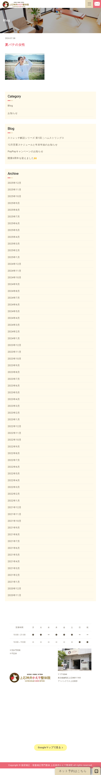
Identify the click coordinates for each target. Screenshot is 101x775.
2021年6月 (14, 548)
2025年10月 (14, 196)
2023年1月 (14, 419)
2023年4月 (14, 399)
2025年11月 (14, 189)
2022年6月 (14, 466)
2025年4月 (14, 237)
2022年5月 (14, 473)
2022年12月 (14, 426)
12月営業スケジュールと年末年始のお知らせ (32, 144)
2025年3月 (14, 243)
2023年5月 (14, 392)
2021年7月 (14, 541)
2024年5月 (14, 311)
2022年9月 (14, 446)
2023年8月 (14, 372)
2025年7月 (14, 216)
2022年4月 (14, 480)
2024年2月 (14, 331)
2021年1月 (14, 581)
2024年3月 (14, 324)
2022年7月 (14, 460)
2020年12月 (14, 588)
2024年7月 (14, 297)
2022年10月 (14, 439)
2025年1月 (14, 257)
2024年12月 (14, 263)
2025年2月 (14, 250)
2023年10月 (14, 358)
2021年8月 (14, 534)
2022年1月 (14, 500)
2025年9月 (14, 203)
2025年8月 (14, 209)
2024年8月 (14, 291)
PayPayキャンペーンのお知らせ (25, 151)
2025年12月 (14, 182)
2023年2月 (14, 412)
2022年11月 (14, 433)
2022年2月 (14, 493)
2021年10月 (14, 520)
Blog (10, 105)
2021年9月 (14, 527)
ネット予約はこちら (73, 771)
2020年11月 (14, 595)
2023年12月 (14, 345)
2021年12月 (14, 507)
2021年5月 (14, 554)
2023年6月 (14, 385)
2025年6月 (14, 223)
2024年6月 (14, 304)
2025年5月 (14, 230)
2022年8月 (14, 453)
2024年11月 (14, 270)
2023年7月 (14, 379)
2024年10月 (14, 277)
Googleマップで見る (50, 747)
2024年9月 (14, 284)
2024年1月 (14, 338)
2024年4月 (14, 318)
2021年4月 (14, 561)
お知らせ (12, 113)
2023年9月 (14, 365)
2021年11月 (14, 514)
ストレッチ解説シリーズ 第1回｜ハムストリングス (36, 137)
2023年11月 (14, 351)
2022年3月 (14, 487)
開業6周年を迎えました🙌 (22, 158)
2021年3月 (14, 568)
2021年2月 (14, 575)
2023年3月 (14, 405)
